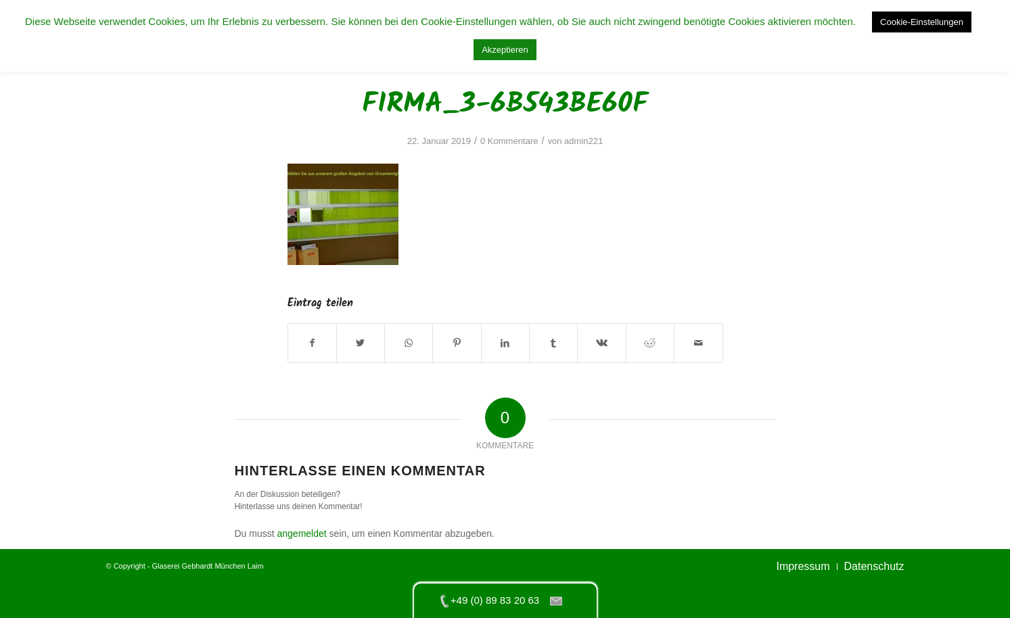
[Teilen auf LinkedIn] (505, 343)
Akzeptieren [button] (505, 50)
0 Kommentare (509, 141)
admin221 (583, 141)
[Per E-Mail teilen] (698, 343)
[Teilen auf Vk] (601, 343)
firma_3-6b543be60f (505, 104)
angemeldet (302, 533)
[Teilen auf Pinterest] (456, 343)
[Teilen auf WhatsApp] (408, 343)
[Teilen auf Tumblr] (553, 343)
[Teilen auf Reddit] (650, 343)
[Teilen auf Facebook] (312, 343)
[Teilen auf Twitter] (360, 343)
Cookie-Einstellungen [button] (921, 22)
